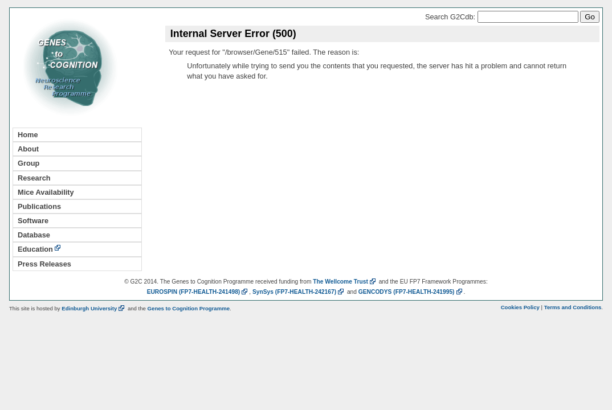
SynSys (298, 292)
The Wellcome (345, 281)
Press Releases (44, 264)
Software (33, 220)
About (28, 149)
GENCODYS (411, 292)
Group (28, 163)
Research (34, 178)
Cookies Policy (520, 307)
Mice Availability (46, 192)
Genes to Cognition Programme (189, 308)
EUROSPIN (198, 292)
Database (34, 235)
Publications (39, 206)
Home (28, 134)
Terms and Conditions (573, 307)
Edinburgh (94, 308)
